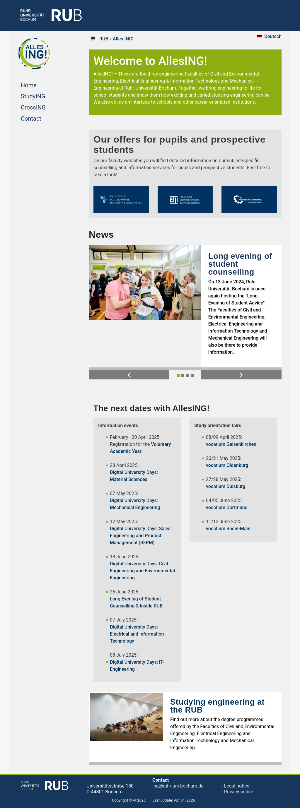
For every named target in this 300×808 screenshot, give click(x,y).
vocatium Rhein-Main (228, 528)
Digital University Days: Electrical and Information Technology (137, 634)
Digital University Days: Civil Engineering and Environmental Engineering (142, 571)
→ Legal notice (234, 786)
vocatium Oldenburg (227, 465)
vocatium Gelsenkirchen (231, 444)
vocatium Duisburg (225, 486)
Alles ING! (123, 39)
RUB (103, 39)
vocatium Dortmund (227, 507)
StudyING (44, 96)
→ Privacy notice (235, 792)
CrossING (44, 107)
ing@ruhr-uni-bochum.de (178, 786)
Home (40, 85)
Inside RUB (151, 606)
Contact (42, 118)
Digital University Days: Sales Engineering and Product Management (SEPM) (140, 535)
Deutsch (273, 36)
